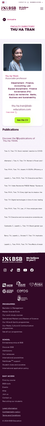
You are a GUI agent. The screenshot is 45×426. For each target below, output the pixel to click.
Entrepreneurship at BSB (12, 343)
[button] (41, 9)
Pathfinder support (11, 361)
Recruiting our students (12, 401)
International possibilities (13, 358)
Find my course (8, 380)
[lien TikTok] (11, 270)
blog (4, 391)
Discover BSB (8, 347)
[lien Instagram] (5, 270)
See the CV (22, 120)
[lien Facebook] (32, 270)
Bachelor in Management (12, 308)
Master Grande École (11, 311)
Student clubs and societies (13, 365)
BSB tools (6, 384)
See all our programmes (12, 332)
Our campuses (8, 354)
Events (5, 387)
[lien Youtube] (25, 270)
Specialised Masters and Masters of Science (20, 319)
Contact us (7, 398)
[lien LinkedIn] (18, 270)
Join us (5, 394)
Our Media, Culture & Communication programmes (18, 327)
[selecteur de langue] (4, 2)
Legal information (9, 408)
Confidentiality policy (11, 412)
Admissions (7, 351)
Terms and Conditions (11, 415)
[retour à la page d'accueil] (14, 9)
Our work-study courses (12, 315)
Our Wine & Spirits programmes (15, 322)
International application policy (15, 368)
